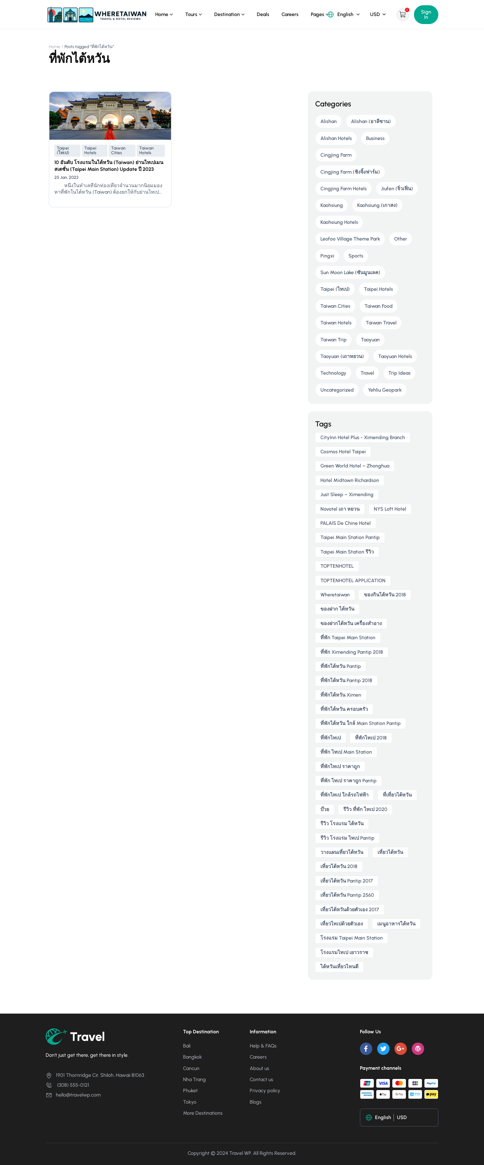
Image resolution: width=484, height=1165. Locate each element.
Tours (191, 14)
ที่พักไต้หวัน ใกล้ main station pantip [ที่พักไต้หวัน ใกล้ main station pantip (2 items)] (360, 723)
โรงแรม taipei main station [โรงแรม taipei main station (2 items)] (351, 938)
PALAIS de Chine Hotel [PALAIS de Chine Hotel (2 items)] (345, 523)
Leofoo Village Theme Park (350, 239)
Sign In (426, 14)
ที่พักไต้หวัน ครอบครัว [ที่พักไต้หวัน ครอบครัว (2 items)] (344, 709)
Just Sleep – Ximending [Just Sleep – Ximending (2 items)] (346, 494)
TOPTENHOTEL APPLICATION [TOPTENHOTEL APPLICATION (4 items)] (353, 580)
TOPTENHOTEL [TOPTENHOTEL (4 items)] (337, 566)
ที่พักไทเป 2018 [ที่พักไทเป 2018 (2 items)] (371, 738)
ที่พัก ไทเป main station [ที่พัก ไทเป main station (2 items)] (346, 752)
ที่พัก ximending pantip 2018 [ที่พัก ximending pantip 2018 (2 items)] (351, 652)
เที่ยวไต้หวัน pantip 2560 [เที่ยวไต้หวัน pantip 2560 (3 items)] (347, 895)
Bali (186, 1046)
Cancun (191, 1068)
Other (400, 239)
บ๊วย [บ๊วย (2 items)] (324, 809)
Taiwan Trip (333, 340)
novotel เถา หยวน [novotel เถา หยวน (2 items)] (340, 509)
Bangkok (192, 1057)
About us (259, 1068)
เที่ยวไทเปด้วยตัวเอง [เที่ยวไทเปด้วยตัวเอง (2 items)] (341, 924)
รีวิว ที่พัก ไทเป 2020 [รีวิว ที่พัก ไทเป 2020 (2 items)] (365, 809)
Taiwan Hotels (146, 150)
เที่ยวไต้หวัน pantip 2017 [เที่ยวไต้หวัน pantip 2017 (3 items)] (346, 881)
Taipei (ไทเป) (63, 150)
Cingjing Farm (336, 155)
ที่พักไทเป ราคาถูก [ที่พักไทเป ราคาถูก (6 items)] (340, 766)
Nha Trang (194, 1079)
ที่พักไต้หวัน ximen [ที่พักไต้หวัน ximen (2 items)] (340, 695)
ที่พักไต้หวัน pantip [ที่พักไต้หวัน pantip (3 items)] (340, 666)
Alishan (328, 121)
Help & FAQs (263, 1046)
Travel (367, 373)
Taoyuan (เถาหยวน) (342, 356)
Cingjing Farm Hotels (343, 188)
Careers (290, 14)
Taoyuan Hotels (395, 356)
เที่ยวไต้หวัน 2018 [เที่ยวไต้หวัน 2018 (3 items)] (338, 866)
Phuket (190, 1090)
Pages (317, 14)
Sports (355, 256)
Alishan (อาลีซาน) (371, 121)
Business (375, 138)
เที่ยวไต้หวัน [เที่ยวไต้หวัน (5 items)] (390, 852)
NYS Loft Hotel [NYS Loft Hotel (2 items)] (390, 509)
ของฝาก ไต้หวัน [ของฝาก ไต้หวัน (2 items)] (337, 609)
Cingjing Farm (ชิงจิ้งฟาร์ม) (350, 172)
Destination (227, 14)
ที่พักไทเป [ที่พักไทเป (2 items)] (330, 738)
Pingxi (327, 256)
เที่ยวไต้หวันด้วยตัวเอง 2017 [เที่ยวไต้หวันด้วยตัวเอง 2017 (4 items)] (349, 909)
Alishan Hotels (336, 138)
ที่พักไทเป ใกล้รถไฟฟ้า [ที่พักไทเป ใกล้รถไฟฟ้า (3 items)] (344, 795)
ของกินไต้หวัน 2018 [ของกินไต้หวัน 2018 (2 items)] (385, 595)
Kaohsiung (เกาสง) (377, 205)
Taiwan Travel (381, 323)
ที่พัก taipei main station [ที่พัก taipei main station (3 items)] (347, 637)
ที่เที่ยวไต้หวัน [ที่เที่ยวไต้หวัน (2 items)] (397, 795)
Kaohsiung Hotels (339, 222)
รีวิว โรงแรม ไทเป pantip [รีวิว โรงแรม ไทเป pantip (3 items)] (347, 838)
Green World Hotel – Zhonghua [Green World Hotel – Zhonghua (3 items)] (354, 466)
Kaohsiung (331, 205)
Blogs (255, 1102)
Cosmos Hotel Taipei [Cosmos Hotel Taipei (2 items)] (343, 452)
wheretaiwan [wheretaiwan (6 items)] (335, 595)
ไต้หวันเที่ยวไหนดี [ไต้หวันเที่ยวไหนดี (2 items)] (339, 966)
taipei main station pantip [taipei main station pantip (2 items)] (350, 537)
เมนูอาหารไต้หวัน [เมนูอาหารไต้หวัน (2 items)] (396, 924)
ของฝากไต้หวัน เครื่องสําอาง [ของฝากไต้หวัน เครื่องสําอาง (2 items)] (351, 623)
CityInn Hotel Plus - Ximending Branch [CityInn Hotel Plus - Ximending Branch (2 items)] (362, 437)
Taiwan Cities (118, 150)
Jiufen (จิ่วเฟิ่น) (397, 188)
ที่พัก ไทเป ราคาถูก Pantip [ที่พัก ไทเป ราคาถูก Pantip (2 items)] (348, 781)
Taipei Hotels (90, 150)
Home (161, 14)
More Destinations (203, 1113)
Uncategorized (337, 390)
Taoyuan (370, 340)
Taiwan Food (379, 306)
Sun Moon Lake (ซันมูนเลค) (350, 272)
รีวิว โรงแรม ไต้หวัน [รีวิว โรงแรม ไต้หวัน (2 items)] (342, 823)
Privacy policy (265, 1090)
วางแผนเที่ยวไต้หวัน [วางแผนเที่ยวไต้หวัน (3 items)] (341, 852)
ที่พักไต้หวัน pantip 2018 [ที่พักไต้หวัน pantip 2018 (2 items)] (346, 680)
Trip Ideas (399, 373)
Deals (263, 14)
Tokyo (189, 1102)
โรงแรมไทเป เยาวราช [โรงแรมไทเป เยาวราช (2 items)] (344, 952)
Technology (333, 373)
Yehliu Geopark (385, 390)
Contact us (261, 1079)
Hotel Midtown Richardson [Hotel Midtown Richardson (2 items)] (349, 480)
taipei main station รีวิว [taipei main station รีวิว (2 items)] (347, 552)
